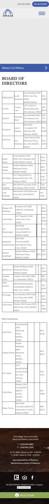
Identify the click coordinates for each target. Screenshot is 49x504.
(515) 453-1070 (26, 447)
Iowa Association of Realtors (25, 460)
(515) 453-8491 (26, 444)
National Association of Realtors (25, 463)
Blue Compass (37, 485)
